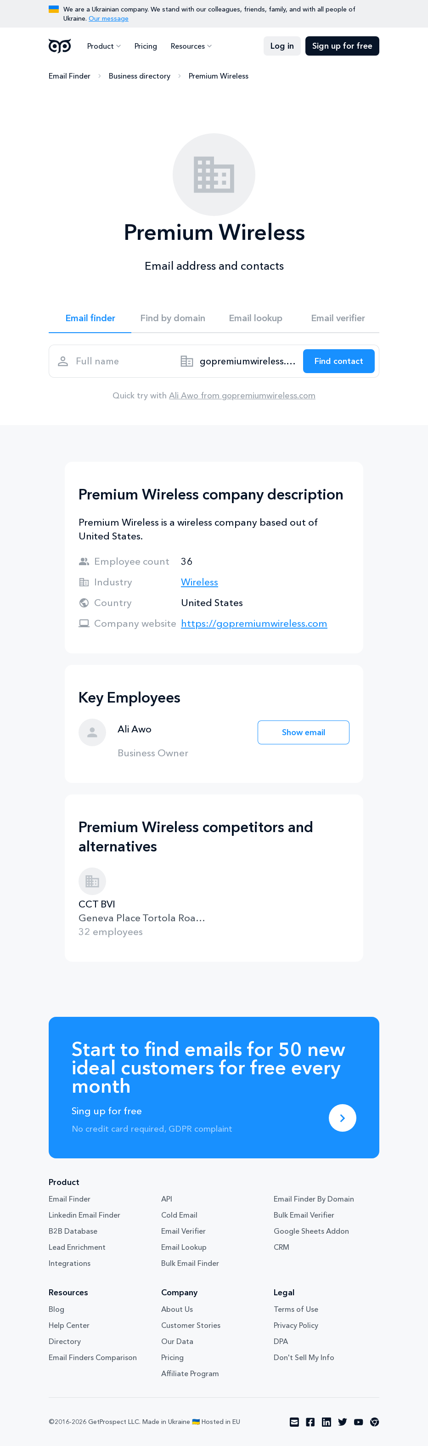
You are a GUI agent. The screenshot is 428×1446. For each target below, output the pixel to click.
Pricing (146, 46)
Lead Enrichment (77, 1247)
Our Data (177, 1341)
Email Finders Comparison (93, 1357)
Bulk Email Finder (190, 1263)
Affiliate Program (190, 1373)
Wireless (199, 582)
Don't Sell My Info (304, 1357)
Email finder (90, 317)
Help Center (69, 1325)
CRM (281, 1247)
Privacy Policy (296, 1325)
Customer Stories (190, 1325)
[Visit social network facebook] (310, 1422)
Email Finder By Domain (314, 1198)
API (166, 1198)
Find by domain (172, 317)
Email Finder (69, 75)
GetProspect (60, 46)
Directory (65, 1341)
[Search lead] (339, 361)
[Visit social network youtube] (358, 1422)
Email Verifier (183, 1231)
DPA (281, 1341)
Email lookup (255, 317)
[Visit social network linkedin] (326, 1422)
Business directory (139, 75)
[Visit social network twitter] (342, 1422)
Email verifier (338, 317)
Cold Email (179, 1214)
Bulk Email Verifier (304, 1214)
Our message (109, 18)
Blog (56, 1309)
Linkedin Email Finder (84, 1214)
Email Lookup (184, 1247)
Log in (282, 46)
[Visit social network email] (294, 1422)
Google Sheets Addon (311, 1231)
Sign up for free (342, 46)
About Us (177, 1309)
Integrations (69, 1263)
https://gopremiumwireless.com (254, 623)
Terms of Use (296, 1309)
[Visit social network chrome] (374, 1422)
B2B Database (73, 1231)
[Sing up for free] (342, 1118)
